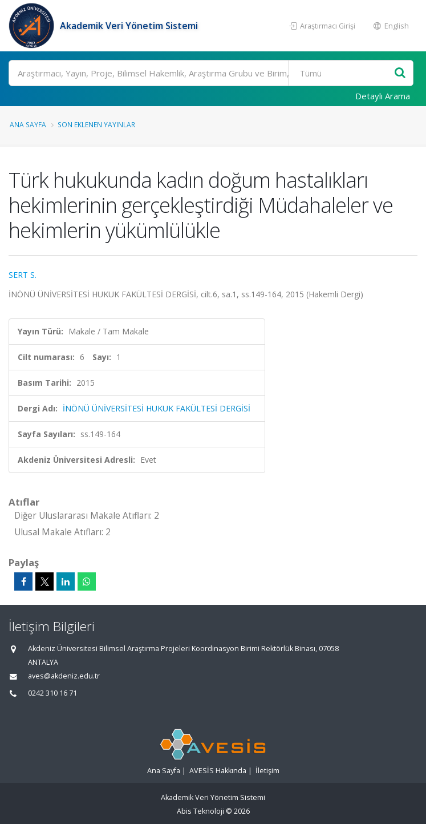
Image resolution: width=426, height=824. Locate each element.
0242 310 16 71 (52, 693)
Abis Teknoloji (200, 811)
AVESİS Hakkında (217, 770)
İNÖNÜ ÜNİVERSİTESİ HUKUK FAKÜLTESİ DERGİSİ (156, 408)
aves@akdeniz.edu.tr (64, 676)
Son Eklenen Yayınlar (96, 124)
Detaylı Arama (382, 96)
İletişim (267, 770)
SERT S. (22, 274)
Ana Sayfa (28, 124)
